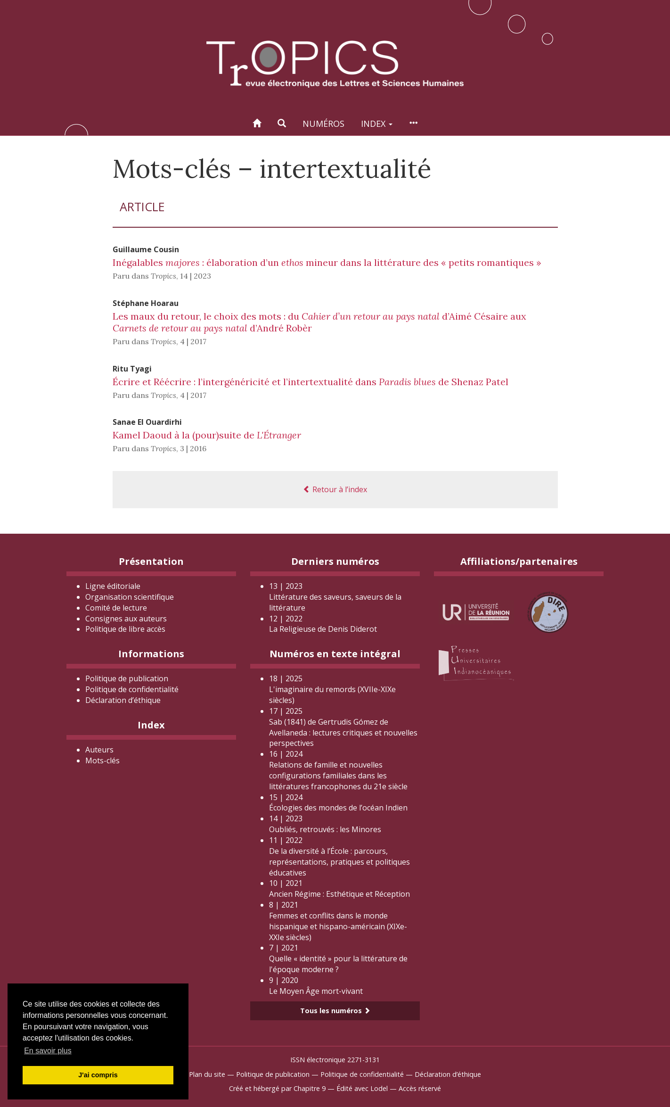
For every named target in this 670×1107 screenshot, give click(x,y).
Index (376, 123)
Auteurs (99, 749)
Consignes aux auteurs (126, 618)
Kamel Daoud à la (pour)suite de (207, 435)
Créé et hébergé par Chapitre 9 (277, 1088)
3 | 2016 (193, 448)
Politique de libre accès (125, 629)
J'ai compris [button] (97, 1075)
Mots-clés (102, 760)
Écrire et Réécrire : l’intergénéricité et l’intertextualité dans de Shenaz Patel (310, 382)
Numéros (323, 123)
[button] (281, 123)
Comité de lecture (116, 608)
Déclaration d (123, 700)
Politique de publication (126, 678)
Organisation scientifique (129, 597)
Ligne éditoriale (112, 586)
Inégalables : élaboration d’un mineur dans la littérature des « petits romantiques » (327, 262)
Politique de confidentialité (132, 689)
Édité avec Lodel (362, 1088)
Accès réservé (420, 1088)
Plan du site (207, 1074)
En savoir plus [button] (48, 1051)
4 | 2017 (193, 341)
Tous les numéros (335, 1010)
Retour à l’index (335, 489)
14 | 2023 (195, 276)
